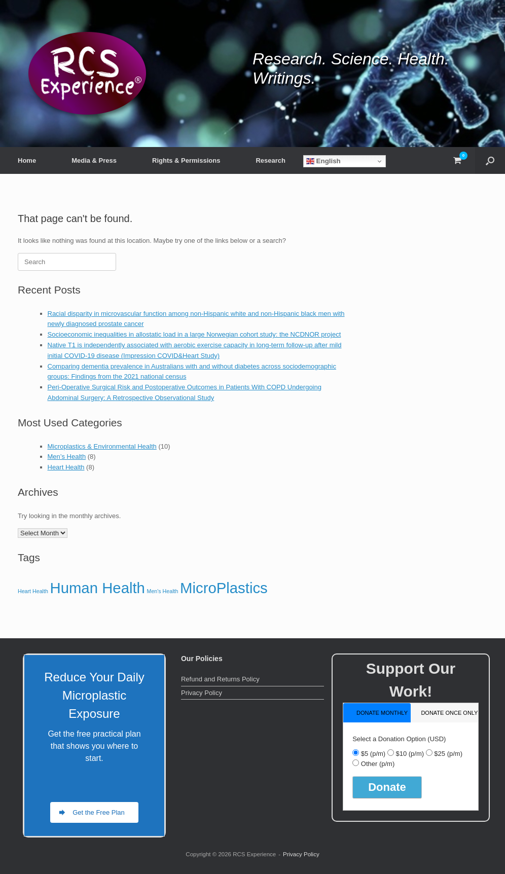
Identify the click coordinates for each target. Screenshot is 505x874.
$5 (373, 753)
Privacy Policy (201, 693)
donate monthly (382, 713)
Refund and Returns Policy (220, 679)
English (323, 161)
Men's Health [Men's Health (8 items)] (162, 591)
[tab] (377, 712)
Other (377, 764)
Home (27, 160)
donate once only (449, 713)
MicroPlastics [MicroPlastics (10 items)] (224, 587)
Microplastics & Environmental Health (102, 446)
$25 (448, 753)
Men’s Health (67, 456)
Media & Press (94, 160)
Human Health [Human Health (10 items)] (97, 587)
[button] (490, 160)
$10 (409, 753)
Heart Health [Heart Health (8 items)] (33, 591)
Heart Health (66, 467)
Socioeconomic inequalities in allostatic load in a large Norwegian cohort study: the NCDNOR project (194, 334)
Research (270, 160)
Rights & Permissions (186, 160)
